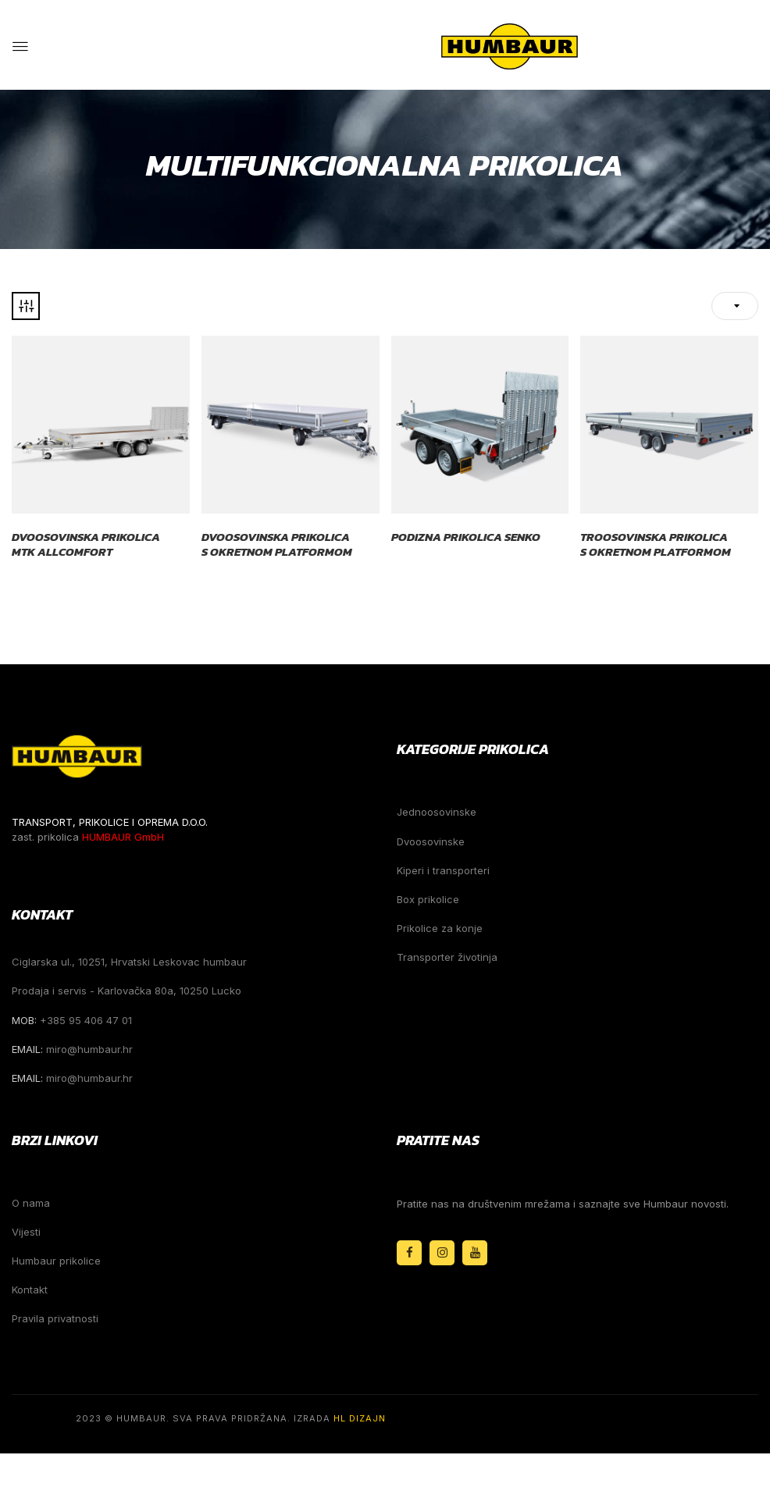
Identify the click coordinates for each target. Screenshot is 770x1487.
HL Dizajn (359, 1418)
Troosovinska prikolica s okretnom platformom (655, 544)
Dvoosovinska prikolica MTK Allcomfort (86, 544)
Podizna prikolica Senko (465, 537)
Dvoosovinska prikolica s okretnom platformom (276, 544)
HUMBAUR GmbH (123, 837)
